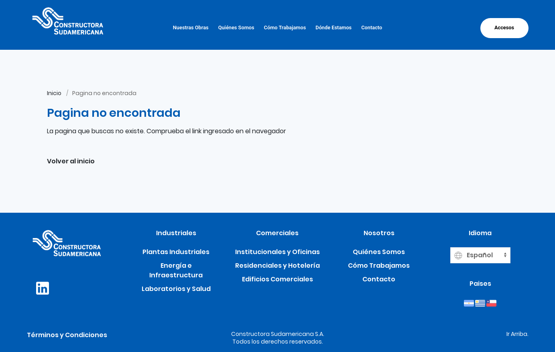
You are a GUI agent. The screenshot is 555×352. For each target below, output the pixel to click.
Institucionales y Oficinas (277, 251)
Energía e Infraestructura (176, 270)
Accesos (504, 27)
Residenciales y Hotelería (277, 265)
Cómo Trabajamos (285, 27)
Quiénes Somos (236, 27)
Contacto (371, 27)
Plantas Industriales (175, 251)
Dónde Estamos (333, 27)
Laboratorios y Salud (176, 288)
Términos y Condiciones (67, 335)
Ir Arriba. (517, 334)
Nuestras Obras (191, 27)
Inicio (54, 93)
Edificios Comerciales (277, 279)
